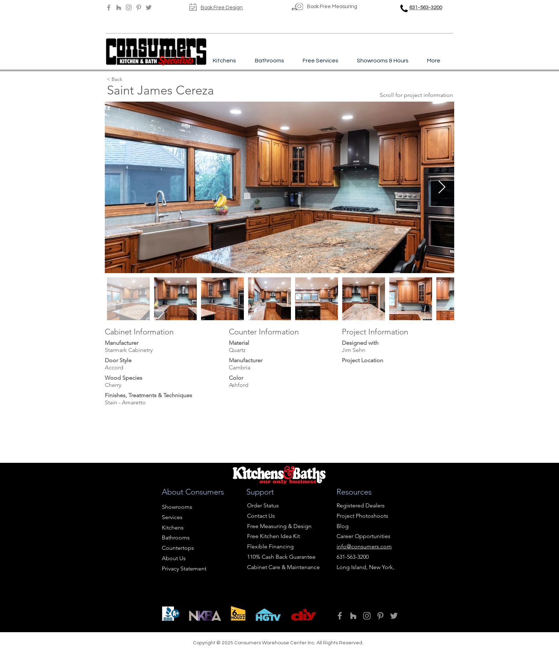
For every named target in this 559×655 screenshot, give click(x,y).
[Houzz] (119, 7)
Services (172, 517)
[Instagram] (129, 7)
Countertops (178, 547)
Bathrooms (176, 537)
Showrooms (177, 506)
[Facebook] (109, 7)
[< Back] (143, 79)
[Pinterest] (139, 7)
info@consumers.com (364, 546)
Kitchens (173, 527)
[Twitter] (149, 7)
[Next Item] (442, 187)
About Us (174, 558)
